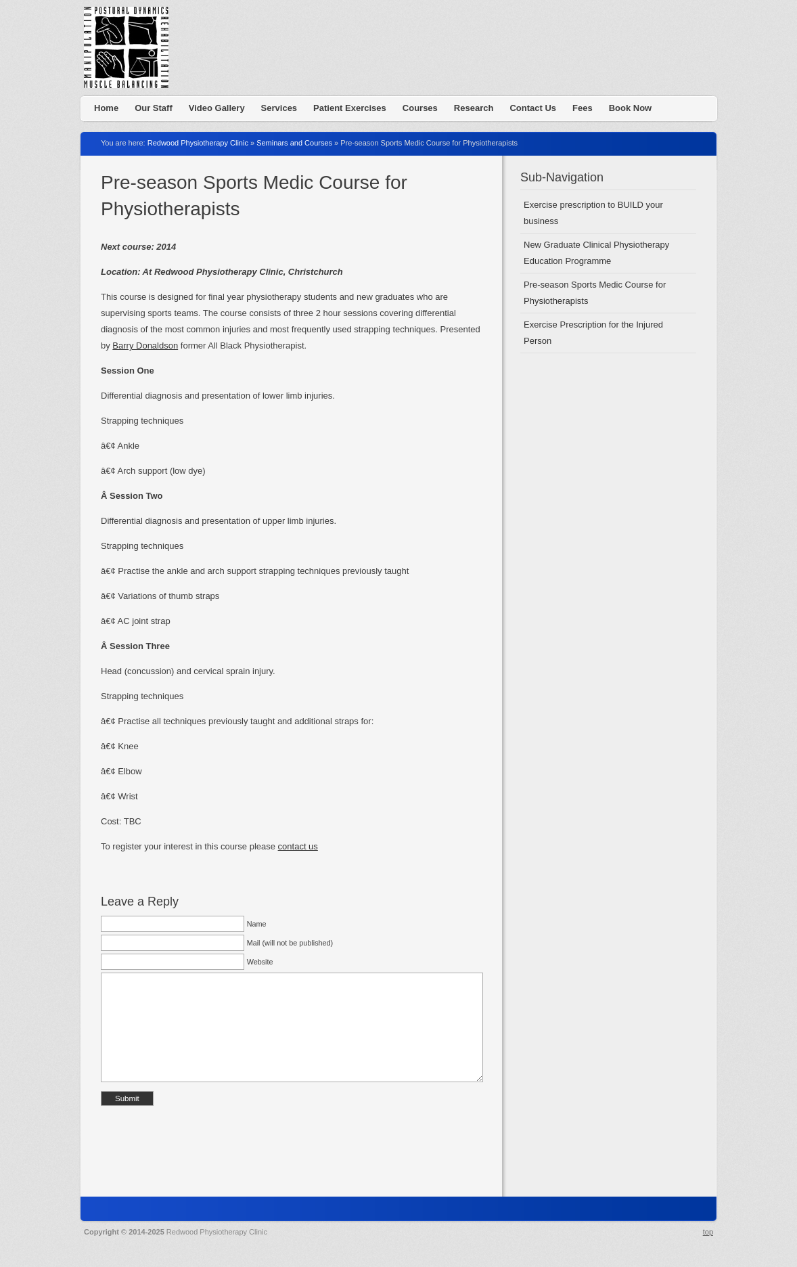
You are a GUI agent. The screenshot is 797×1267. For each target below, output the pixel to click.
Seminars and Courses (294, 143)
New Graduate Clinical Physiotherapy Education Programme (596, 253)
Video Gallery (217, 108)
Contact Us (532, 108)
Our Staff (154, 108)
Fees (582, 108)
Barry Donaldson (145, 345)
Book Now (630, 108)
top (708, 1232)
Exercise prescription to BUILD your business (593, 213)
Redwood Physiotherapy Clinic (131, 51)
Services (279, 108)
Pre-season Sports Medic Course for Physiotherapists (595, 293)
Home (106, 108)
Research (474, 108)
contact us (298, 846)
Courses (420, 108)
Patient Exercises (349, 108)
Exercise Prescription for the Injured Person (593, 332)
